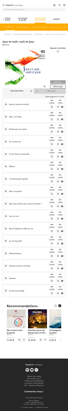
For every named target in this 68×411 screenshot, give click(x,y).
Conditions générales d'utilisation (34, 404)
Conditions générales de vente (34, 402)
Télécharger (58, 86)
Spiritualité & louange (22, 34)
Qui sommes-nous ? (34, 378)
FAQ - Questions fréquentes (34, 385)
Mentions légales (34, 400)
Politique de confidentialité (34, 381)
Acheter (58, 82)
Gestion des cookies (34, 376)
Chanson (38, 34)
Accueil (8, 34)
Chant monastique (39, 27)
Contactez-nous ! (34, 392)
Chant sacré (54, 27)
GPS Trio (5, 45)
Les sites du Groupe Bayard (34, 383)
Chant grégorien (22, 27)
